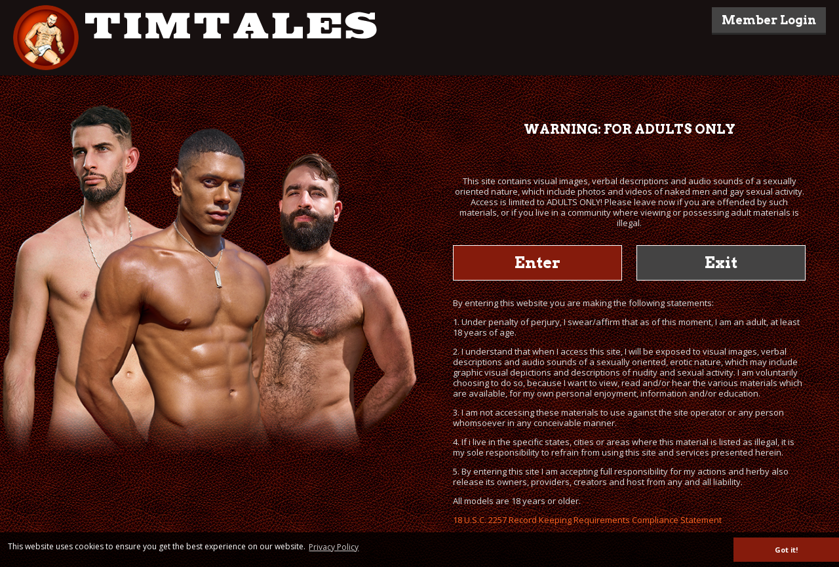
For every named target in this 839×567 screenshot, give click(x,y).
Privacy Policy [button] (334, 547)
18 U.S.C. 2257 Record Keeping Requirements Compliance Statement (587, 520)
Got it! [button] (786, 550)
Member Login (769, 20)
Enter (537, 262)
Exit (721, 262)
